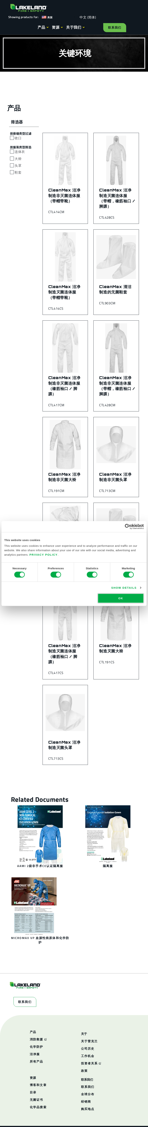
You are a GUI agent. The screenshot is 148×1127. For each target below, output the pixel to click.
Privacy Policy (43, 554)
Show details (124, 587)
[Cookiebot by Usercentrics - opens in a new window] (127, 526)
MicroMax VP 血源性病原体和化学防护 (40, 940)
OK (120, 598)
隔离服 (108, 866)
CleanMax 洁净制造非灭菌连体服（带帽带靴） (64, 195)
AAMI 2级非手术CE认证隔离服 (40, 866)
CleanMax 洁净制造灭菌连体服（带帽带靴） (64, 292)
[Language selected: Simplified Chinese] (87, 17)
